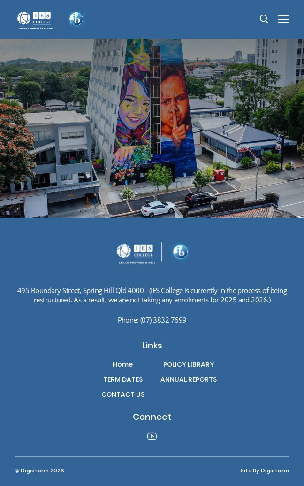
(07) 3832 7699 (163, 319)
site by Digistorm (265, 471)
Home (123, 365)
